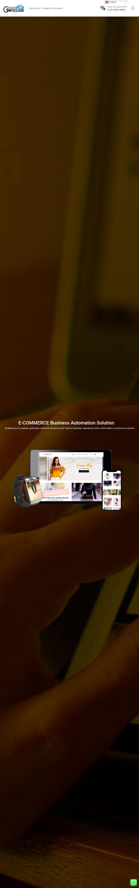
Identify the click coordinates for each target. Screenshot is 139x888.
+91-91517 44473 (117, 10)
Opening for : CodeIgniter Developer (46, 8)
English (110, 2)
